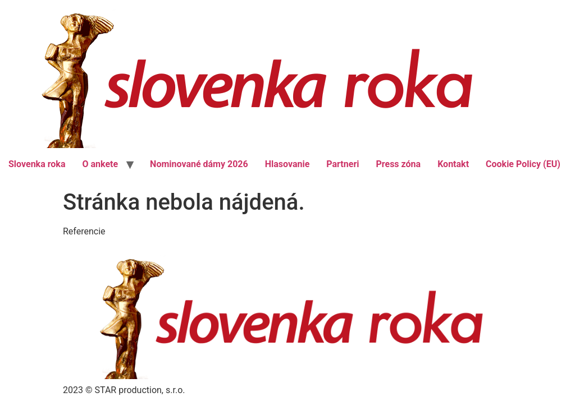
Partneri (342, 164)
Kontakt (453, 164)
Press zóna (398, 164)
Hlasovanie (287, 164)
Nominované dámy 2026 (199, 164)
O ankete (100, 164)
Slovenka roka (36, 164)
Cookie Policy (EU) (523, 164)
